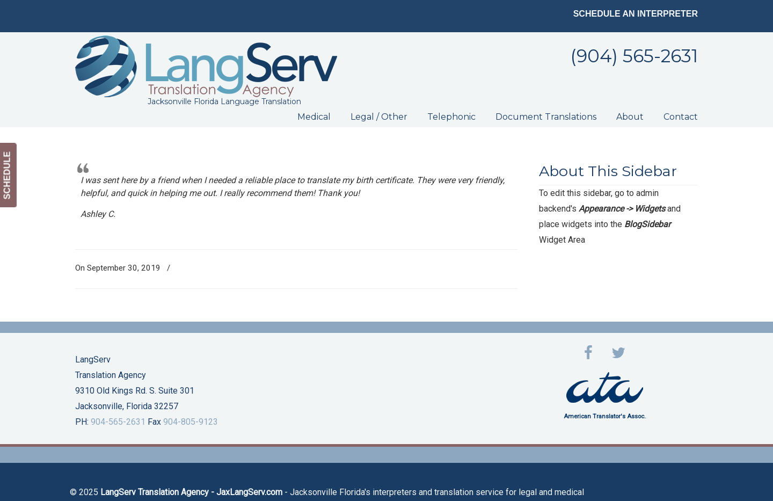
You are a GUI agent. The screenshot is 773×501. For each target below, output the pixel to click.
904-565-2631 (118, 422)
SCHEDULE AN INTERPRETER (635, 13)
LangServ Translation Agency (206, 66)
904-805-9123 (190, 422)
